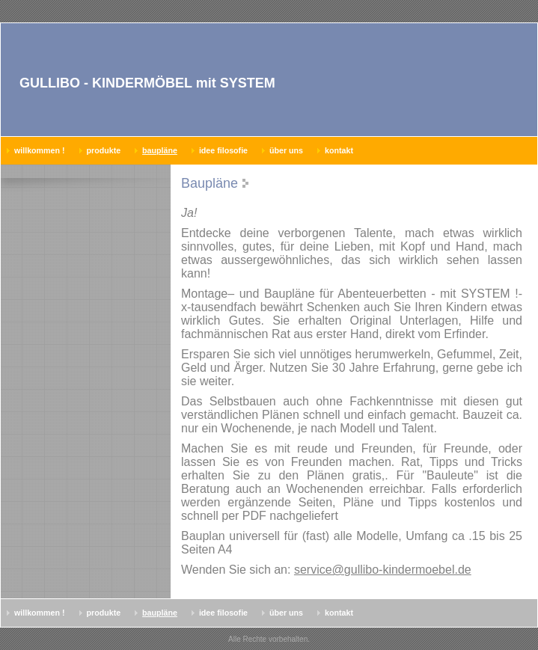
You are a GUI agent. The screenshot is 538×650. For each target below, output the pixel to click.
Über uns (286, 150)
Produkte (104, 150)
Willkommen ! (39, 150)
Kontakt (339, 150)
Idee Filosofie (223, 150)
